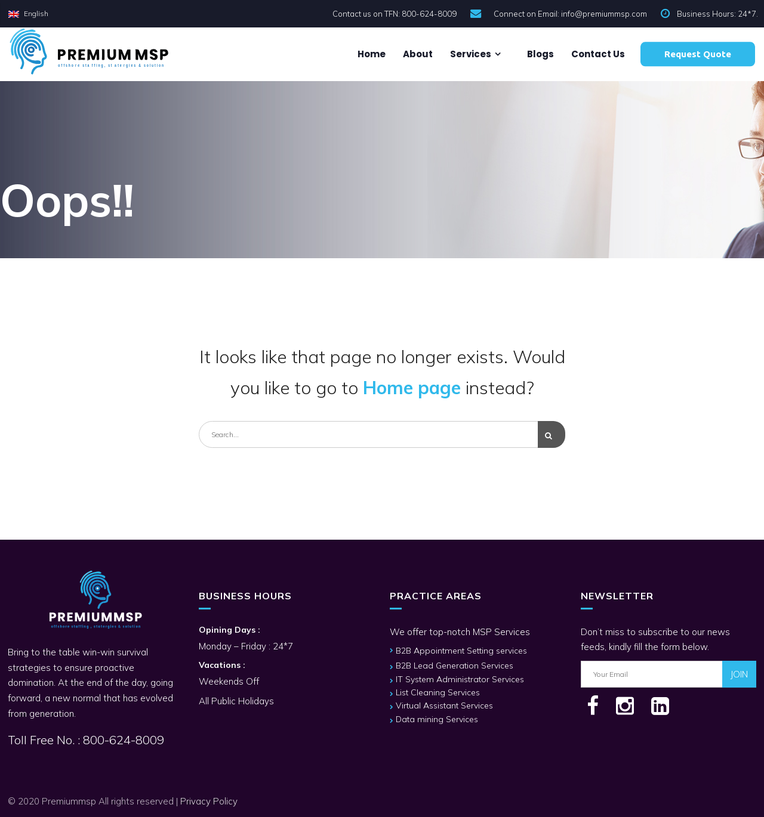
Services (469, 54)
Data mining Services (437, 719)
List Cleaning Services (438, 692)
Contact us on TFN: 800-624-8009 (394, 13)
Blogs (539, 54)
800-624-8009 (122, 739)
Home (371, 54)
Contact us (597, 54)
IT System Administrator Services (460, 679)
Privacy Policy (209, 801)
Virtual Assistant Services (444, 705)
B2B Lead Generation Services (454, 665)
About (417, 54)
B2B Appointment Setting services (461, 650)
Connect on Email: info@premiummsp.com (570, 13)
